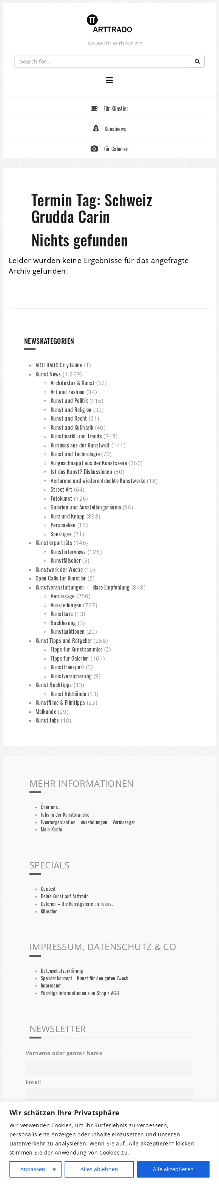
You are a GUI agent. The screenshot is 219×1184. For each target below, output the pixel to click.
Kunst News (48, 374)
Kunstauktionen (68, 631)
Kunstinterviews (68, 551)
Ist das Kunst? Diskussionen (81, 471)
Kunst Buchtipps (53, 684)
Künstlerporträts (53, 542)
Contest (48, 888)
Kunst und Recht (69, 418)
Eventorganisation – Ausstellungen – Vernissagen (88, 822)
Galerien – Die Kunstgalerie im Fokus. (77, 903)
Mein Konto (52, 829)
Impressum (51, 985)
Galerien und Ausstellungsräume (86, 507)
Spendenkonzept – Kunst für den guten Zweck (84, 978)
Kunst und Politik (69, 400)
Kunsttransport (67, 666)
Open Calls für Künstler (60, 578)
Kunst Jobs (47, 720)
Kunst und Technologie (75, 453)
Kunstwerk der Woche (59, 569)
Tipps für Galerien (70, 658)
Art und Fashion (68, 391)
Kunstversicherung (71, 676)
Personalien (63, 524)
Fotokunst (61, 498)
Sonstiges (61, 533)
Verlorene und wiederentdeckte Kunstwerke (98, 480)
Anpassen (32, 1169)
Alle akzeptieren (173, 1169)
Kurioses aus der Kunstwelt (80, 445)
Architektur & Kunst (72, 382)
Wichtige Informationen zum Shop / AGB (80, 993)
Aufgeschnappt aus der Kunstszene (89, 462)
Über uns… (50, 807)
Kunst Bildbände (68, 693)
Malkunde (45, 711)
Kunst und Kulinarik (72, 427)
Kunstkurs (62, 613)
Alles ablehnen (99, 1169)
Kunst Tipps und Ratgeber (63, 640)
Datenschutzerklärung (62, 970)
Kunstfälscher (66, 560)
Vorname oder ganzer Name (64, 1053)
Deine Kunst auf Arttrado (65, 896)
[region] (109, 1142)
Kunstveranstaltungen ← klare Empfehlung (82, 587)
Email (33, 1082)
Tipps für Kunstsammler (76, 649)
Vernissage (63, 595)
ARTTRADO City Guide (58, 365)
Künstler (49, 911)
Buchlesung (63, 622)
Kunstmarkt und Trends (76, 436)
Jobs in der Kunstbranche (65, 814)
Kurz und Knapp (68, 516)
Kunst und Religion (71, 409)
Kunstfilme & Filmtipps (60, 702)
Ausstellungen (66, 605)
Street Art (61, 489)
